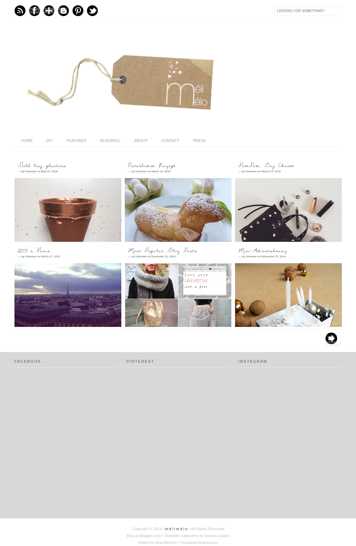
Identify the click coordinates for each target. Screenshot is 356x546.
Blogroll (110, 140)
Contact (170, 140)
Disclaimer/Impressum (199, 542)
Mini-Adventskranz (262, 250)
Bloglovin (48, 10)
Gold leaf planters (42, 165)
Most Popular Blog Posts (162, 250)
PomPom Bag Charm (266, 165)
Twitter (92, 10)
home (27, 140)
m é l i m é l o (177, 529)
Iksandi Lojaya (217, 536)
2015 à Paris (34, 250)
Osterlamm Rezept (152, 165)
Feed (20, 10)
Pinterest (77, 10)
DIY (50, 140)
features (77, 140)
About (141, 140)
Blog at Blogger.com (144, 536)
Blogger (63, 10)
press (199, 140)
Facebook (34, 10)
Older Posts (333, 338)
